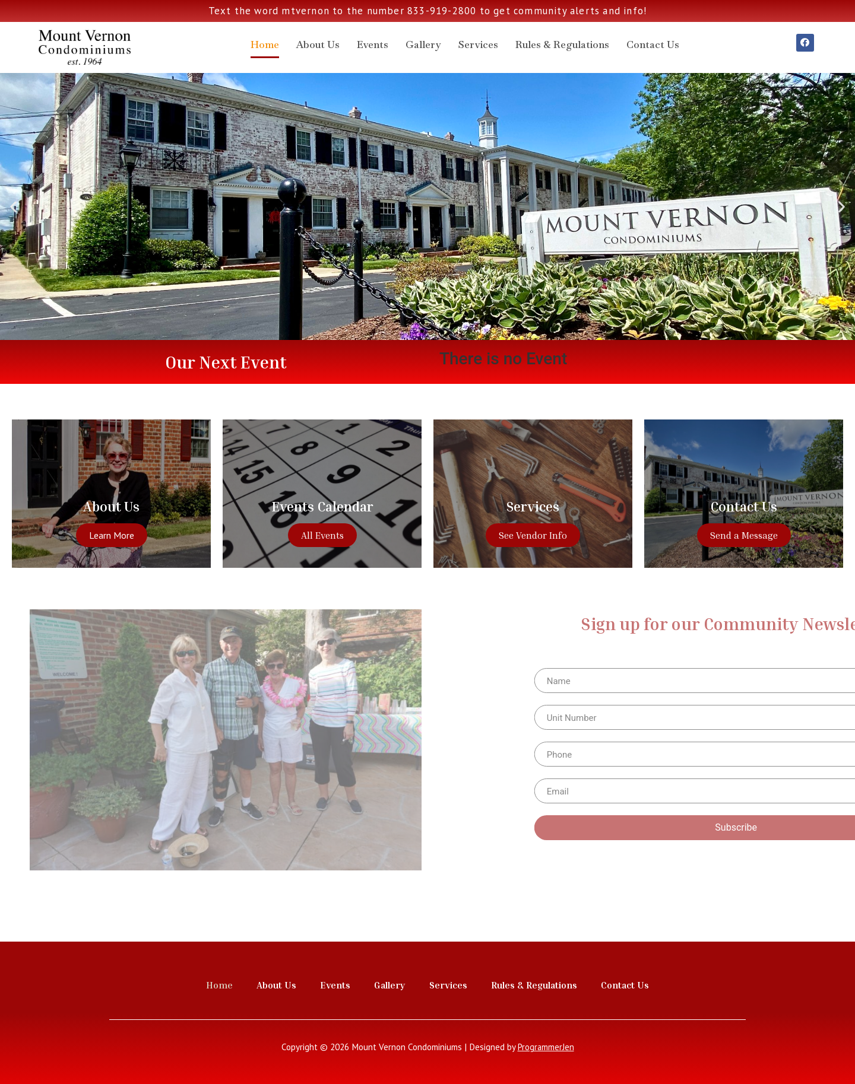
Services (478, 44)
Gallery (423, 44)
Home (265, 44)
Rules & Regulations (562, 44)
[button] (422, 331)
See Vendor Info (533, 535)
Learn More (111, 535)
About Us (318, 44)
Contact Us (652, 44)
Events (372, 44)
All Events (322, 535)
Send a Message (744, 535)
